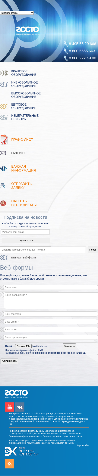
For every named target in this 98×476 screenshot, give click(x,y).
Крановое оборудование (23, 73)
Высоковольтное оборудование (26, 95)
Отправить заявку (21, 186)
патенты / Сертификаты (24, 203)
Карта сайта (83, 445)
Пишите (18, 153)
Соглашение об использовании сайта (62, 436)
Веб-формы (30, 257)
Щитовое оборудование (23, 106)
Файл (9, 346)
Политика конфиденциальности (25, 436)
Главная (16, 257)
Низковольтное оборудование (24, 84)
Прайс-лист (22, 140)
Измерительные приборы (25, 117)
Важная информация (23, 168)
